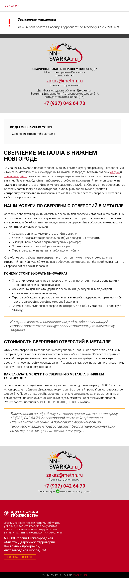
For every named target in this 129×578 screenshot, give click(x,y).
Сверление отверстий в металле (33, 133)
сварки (115, 172)
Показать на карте (20, 557)
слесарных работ (15, 176)
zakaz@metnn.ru (64, 81)
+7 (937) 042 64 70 (64, 103)
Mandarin (80, 575)
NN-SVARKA (11, 5)
